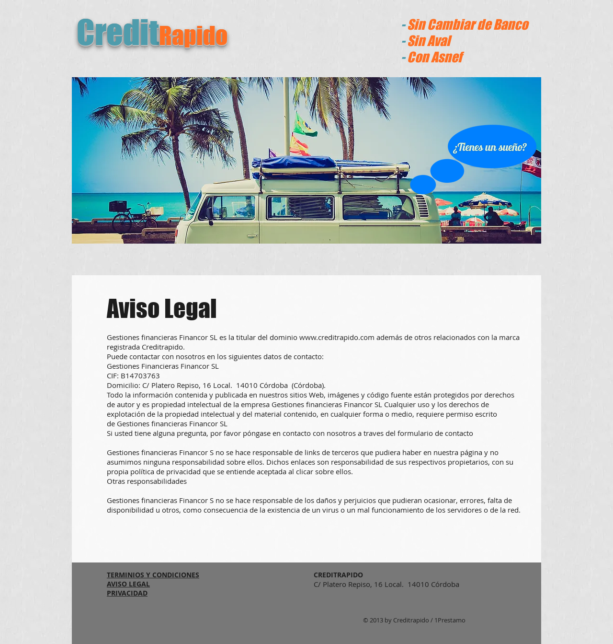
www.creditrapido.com (337, 337)
